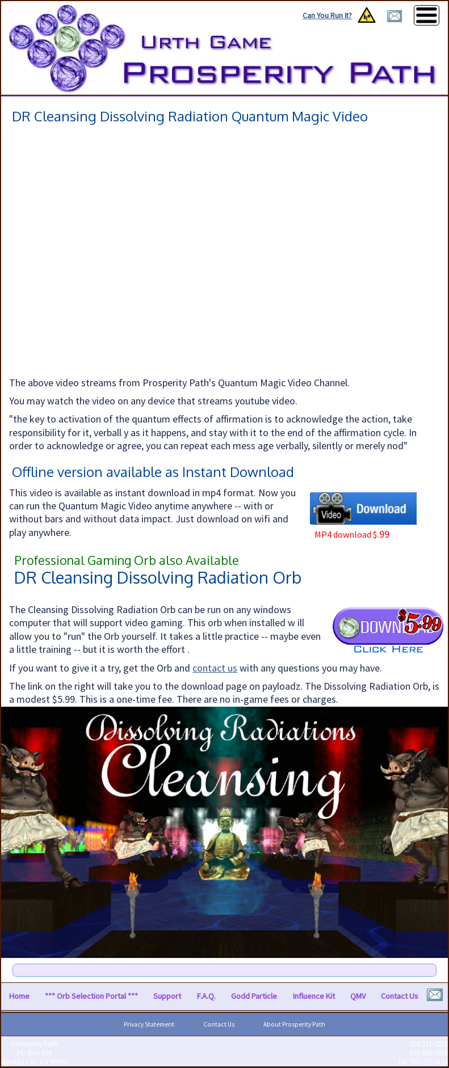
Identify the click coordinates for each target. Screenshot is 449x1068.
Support (167, 996)
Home (19, 996)
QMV (358, 996)
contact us (214, 667)
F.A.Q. (206, 996)
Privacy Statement (149, 1024)
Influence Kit (314, 996)
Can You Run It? (327, 15)
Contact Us (399, 996)
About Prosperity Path (294, 1024)
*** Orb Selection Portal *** (91, 996)
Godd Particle (254, 996)
